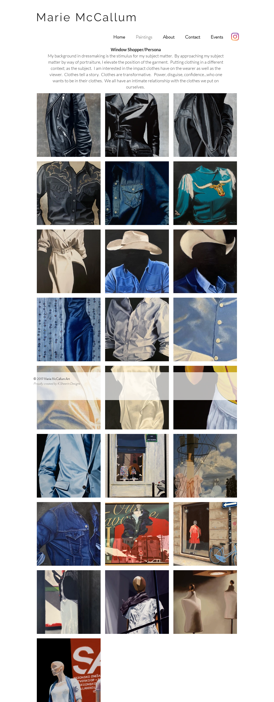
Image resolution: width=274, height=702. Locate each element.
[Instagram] (235, 36)
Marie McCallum (89, 17)
